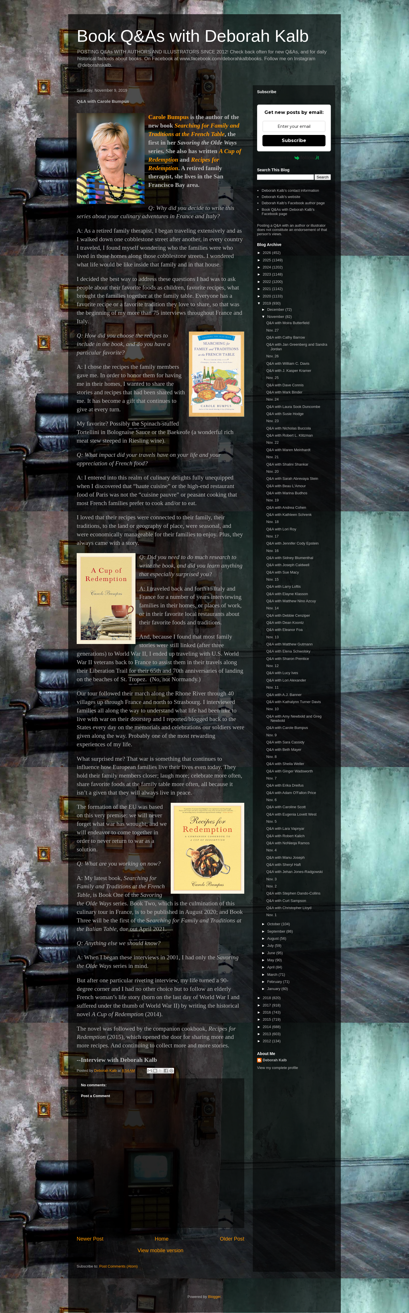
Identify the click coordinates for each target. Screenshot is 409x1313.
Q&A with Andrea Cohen (286, 507)
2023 (267, 274)
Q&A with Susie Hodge (285, 414)
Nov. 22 (272, 442)
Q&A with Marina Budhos (286, 493)
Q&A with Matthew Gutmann (289, 644)
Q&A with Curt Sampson (286, 901)
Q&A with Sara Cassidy (285, 742)
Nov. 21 (272, 457)
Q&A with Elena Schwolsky (288, 651)
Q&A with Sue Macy (282, 572)
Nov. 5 (271, 821)
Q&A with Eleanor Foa (284, 630)
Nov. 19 (272, 500)
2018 (267, 998)
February (275, 981)
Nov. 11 (272, 687)
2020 (267, 296)
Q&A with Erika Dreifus (285, 785)
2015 (267, 1019)
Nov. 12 (272, 666)
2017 (267, 1005)
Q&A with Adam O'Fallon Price (291, 793)
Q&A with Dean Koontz (285, 622)
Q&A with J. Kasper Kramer (288, 370)
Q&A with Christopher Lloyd (288, 908)
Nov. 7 (271, 778)
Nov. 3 (271, 879)
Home (162, 1239)
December (276, 309)
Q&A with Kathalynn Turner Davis (293, 702)
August (273, 938)
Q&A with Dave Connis (285, 385)
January (274, 989)
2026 (267, 253)
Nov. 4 (271, 850)
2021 (267, 289)
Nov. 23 (272, 421)
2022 (267, 282)
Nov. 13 (272, 637)
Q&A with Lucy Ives (282, 673)
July (271, 945)
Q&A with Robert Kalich (285, 836)
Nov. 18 (272, 522)
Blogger (214, 1297)
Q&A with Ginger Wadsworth (289, 771)
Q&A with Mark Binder (284, 392)
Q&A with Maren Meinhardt (288, 450)
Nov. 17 (272, 536)
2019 (267, 303)
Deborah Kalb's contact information (290, 190)
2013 (267, 1034)
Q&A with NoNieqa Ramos (287, 843)
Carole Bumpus (168, 117)
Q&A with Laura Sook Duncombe (293, 407)
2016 (267, 1012)
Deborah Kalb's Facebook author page (293, 203)
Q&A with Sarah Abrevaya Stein (292, 478)
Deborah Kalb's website (281, 197)
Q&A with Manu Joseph (285, 857)
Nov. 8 (271, 757)
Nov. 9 (271, 735)
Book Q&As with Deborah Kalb (193, 35)
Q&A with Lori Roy (281, 529)
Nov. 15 (272, 579)
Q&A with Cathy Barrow (285, 337)
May (271, 960)
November (276, 316)
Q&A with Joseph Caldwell (287, 565)
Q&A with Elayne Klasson (287, 594)
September (276, 931)
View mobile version (160, 1250)
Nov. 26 (272, 356)
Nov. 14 (272, 608)
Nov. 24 (272, 399)
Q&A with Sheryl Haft (283, 864)
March (273, 974)
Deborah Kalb (275, 1060)
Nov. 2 (271, 886)
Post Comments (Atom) (118, 1266)
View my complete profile (277, 1068)
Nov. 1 (271, 915)
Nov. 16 (272, 551)
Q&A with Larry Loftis (283, 586)
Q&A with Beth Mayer (283, 749)
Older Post (232, 1239)
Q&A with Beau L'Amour (286, 486)
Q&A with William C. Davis (287, 363)
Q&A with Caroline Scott (286, 807)
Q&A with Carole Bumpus (287, 728)
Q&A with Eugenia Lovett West (291, 814)
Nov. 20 (272, 471)
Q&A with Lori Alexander (286, 680)
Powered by (294, 157)
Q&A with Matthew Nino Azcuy (291, 601)
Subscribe (294, 140)
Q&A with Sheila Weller (285, 764)
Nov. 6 (271, 800)
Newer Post (90, 1239)
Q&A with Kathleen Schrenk (289, 514)
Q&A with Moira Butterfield (287, 323)
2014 (267, 1027)
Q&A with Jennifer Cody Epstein (292, 543)
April (271, 967)
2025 (267, 260)
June (271, 953)
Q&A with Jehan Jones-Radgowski (294, 872)
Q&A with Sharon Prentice (287, 658)
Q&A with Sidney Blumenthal (289, 558)
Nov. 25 (272, 378)
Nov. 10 (272, 709)
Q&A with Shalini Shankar (287, 464)
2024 (267, 267)
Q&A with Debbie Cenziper (288, 615)
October (274, 924)
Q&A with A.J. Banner (283, 695)
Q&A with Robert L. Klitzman (289, 435)
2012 (267, 1041)
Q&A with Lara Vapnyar (285, 828)
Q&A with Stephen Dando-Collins (293, 893)
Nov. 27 (272, 330)
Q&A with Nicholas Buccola (288, 428)
